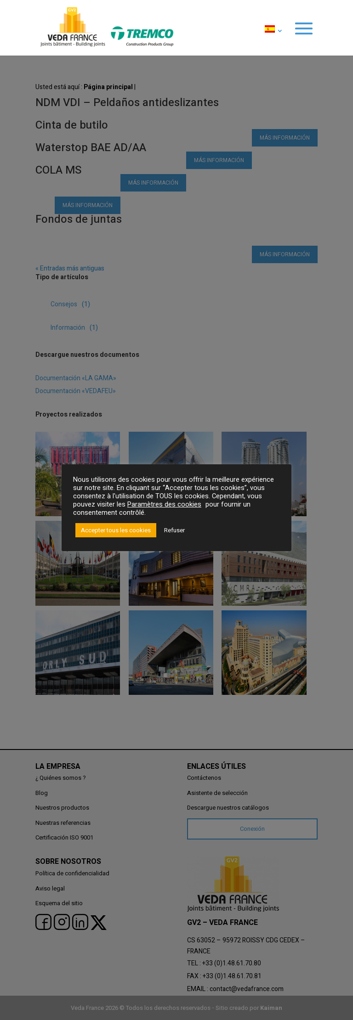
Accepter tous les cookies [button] (116, 530)
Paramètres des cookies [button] (164, 504)
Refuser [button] (174, 530)
